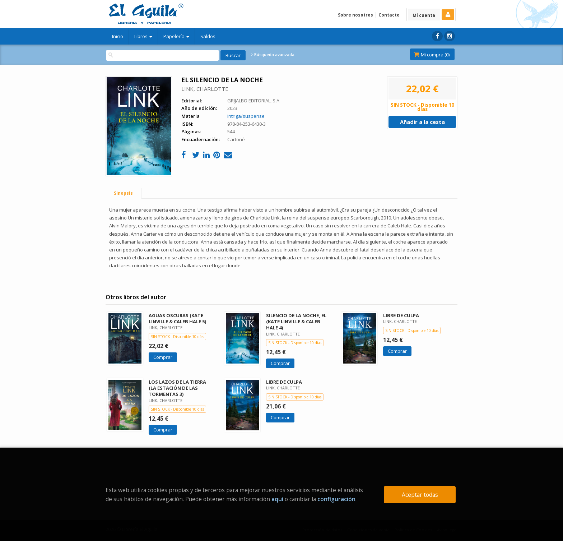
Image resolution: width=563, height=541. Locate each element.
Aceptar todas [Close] (420, 495)
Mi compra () (432, 54)
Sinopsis (123, 193)
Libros (143, 36)
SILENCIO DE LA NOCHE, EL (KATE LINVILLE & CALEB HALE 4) (296, 321)
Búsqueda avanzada (272, 54)
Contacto (389, 15)
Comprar (162, 357)
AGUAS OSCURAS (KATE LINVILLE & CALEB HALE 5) (177, 318)
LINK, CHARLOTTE (204, 88)
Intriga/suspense (246, 116)
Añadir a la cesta (422, 121)
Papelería (176, 36)
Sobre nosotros (355, 15)
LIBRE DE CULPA (401, 315)
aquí (277, 499)
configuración (336, 499)
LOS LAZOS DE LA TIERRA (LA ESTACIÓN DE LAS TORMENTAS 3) (177, 388)
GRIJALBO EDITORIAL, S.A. (253, 100)
